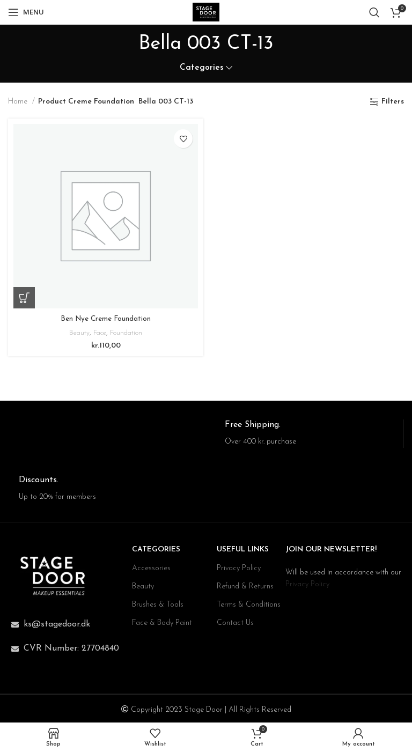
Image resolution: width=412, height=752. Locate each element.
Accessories (151, 568)
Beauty (77, 332)
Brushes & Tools (157, 605)
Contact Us (235, 623)
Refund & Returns (245, 587)
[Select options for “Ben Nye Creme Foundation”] (24, 297)
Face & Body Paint (162, 623)
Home (19, 102)
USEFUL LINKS (243, 549)
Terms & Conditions (249, 605)
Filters (392, 102)
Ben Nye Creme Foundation (106, 319)
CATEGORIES (156, 549)
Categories (202, 68)
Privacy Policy (239, 568)
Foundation (128, 332)
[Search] (374, 12)
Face (99, 332)
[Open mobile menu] (26, 12)
